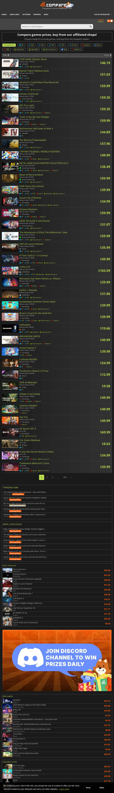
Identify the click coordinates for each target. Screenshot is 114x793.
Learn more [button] (64, 789)
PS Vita (73, 45)
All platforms (9, 45)
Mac (64, 49)
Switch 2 (76, 49)
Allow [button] (101, 788)
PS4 (41, 45)
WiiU (98, 45)
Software (26, 14)
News (46, 14)
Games (4, 14)
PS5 (31, 45)
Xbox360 (33, 49)
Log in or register (102, 14)
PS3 (51, 45)
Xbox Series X (49, 49)
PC (21, 45)
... (58, 477)
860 (65, 477)
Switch (86, 45)
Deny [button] (88, 788)
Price (107, 55)
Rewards (37, 14)
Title (6, 55)
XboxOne (19, 49)
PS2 (61, 45)
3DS (6, 49)
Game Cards (14, 14)
